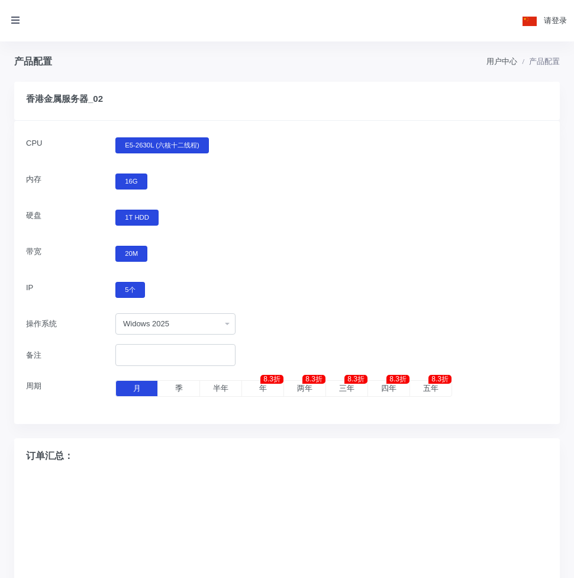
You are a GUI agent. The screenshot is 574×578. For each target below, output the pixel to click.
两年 (311, 386)
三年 (353, 386)
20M (131, 253)
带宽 (33, 251)
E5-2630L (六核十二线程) (162, 144)
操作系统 (41, 323)
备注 (33, 355)
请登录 (555, 20)
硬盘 (33, 215)
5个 (130, 289)
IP (29, 287)
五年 (437, 386)
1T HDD (137, 217)
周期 (33, 385)
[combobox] (175, 324)
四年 (395, 386)
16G (131, 180)
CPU (34, 143)
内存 (33, 179)
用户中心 (501, 61)
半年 (220, 388)
